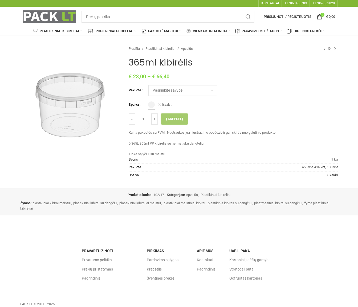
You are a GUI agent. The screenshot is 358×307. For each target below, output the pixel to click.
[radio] (151, 104)
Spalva (134, 105)
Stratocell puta (241, 269)
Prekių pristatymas (97, 269)
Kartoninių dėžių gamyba (250, 260)
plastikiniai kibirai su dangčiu (95, 203)
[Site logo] (49, 16)
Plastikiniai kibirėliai (160, 49)
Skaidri (332, 175)
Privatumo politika (97, 260)
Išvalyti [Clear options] (167, 105)
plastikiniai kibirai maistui (51, 203)
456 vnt (307, 167)
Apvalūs (187, 49)
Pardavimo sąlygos (162, 260)
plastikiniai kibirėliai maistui (140, 203)
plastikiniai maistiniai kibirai (184, 203)
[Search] (168, 17)
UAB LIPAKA (239, 251)
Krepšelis (154, 269)
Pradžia (134, 49)
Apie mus (205, 251)
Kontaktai (205, 260)
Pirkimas (155, 251)
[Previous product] (324, 48)
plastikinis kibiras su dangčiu (229, 203)
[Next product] (335, 48)
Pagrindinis (91, 278)
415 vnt (319, 167)
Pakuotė (135, 90)
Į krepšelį (174, 119)
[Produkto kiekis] (143, 119)
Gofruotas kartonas (245, 278)
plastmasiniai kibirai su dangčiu (278, 203)
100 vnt (332, 167)
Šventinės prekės (160, 278)
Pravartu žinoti (97, 251)
